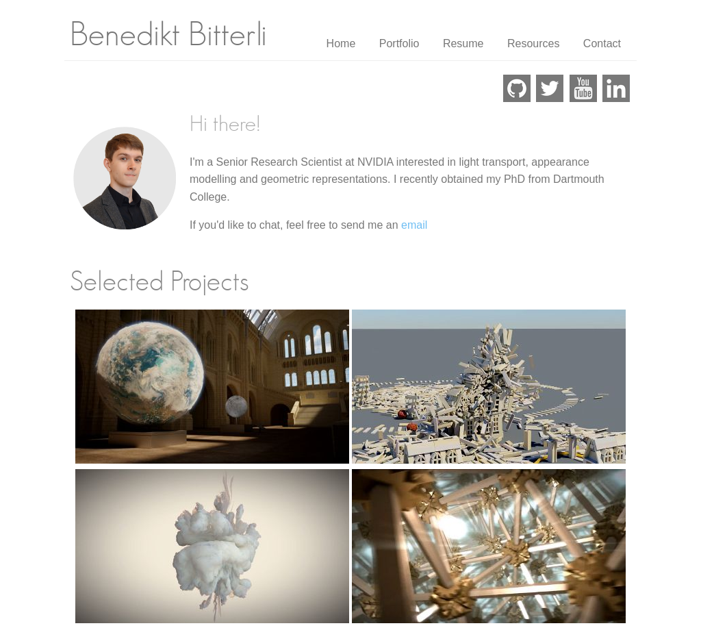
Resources (533, 43)
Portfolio (399, 43)
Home (341, 43)
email (414, 225)
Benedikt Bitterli (168, 35)
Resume (463, 43)
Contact (602, 43)
